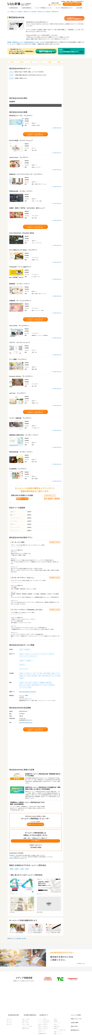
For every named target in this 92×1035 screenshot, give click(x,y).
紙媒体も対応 (48, 688)
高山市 (27, 881)
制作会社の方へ (73, 1022)
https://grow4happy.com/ (25, 728)
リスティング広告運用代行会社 (60, 1027)
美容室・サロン (23, 682)
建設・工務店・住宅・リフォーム (49, 682)
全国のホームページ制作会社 (16, 11)
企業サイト (22, 660)
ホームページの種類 (42, 1016)
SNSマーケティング (58, 1029)
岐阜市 (16, 881)
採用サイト (52, 660)
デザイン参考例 (41, 1033)
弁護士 (58, 682)
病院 (29, 682)
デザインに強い (28, 688)
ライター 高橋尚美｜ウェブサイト (20, 423)
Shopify (55, 1018)
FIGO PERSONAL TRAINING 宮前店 (21, 236)
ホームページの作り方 (58, 1033)
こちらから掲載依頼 (13, 868)
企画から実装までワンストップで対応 (39, 691)
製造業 (21, 679)
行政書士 (21, 684)
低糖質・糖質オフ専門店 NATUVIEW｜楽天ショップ (27, 210)
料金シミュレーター (74, 1016)
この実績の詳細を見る (56, 128)
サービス (40, 62)
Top (8, 11)
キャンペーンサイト (23, 662)
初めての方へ (73, 1020)
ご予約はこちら (80, 948)
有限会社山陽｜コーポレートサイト (21, 193)
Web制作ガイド (42, 1013)
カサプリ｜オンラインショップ (19, 346)
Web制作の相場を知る (27, 7)
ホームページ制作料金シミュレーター (44, 7)
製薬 (40, 682)
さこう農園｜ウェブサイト (18, 363)
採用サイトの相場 (25, 1022)
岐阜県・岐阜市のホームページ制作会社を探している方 (23, 42)
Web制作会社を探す (14, 7)
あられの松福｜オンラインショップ (21, 142)
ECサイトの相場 (25, 1020)
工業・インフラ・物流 (37, 679)
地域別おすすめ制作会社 (42, 1022)
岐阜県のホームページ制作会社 (30, 11)
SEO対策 (56, 1025)
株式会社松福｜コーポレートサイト (21, 457)
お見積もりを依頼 (22, 504)
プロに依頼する (35, 852)
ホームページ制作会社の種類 (43, 1018)
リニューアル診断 (74, 1013)
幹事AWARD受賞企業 (42, 1031)
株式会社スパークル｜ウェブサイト (21, 116)
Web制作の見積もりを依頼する (72, 4)
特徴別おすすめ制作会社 (42, 1024)
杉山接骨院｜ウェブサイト (18, 474)
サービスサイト (45, 660)
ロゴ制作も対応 (51, 691)
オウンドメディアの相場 (27, 1024)
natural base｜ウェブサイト (18, 159)
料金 (31, 62)
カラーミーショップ (23, 675)
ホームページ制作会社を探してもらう (65, 7)
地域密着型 (42, 688)
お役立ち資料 (80, 7)
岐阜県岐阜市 (27, 655)
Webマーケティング (58, 1031)
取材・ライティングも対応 (25, 691)
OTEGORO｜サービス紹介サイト (20, 269)
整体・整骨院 (34, 682)
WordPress (22, 671)
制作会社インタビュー (42, 1027)
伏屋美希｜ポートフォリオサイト (20, 303)
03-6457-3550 (56, 5)
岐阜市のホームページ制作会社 (44, 11)
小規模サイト (22, 666)
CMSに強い (35, 688)
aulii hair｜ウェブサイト (17, 397)
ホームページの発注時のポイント (44, 1020)
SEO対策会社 (56, 1024)
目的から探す (9, 1020)
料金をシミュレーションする (35, 835)
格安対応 (21, 688)
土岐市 (22, 881)
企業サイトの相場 (25, 1016)
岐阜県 (21, 655)
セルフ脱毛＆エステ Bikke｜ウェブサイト (23, 253)
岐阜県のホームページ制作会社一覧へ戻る (16, 923)
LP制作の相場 (25, 1018)
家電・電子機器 (47, 679)
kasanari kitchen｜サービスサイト (21, 380)
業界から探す (9, 1018)
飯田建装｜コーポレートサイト (19, 286)
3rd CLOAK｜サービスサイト (19, 329)
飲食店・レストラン (55, 679)
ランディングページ (36, 660)
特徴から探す (9, 1022)
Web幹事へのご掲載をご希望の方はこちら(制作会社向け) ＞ (72, 1)
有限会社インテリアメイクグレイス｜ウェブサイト (26, 176)
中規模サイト (29, 666)
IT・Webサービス (28, 679)
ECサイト (28, 660)
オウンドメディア (32, 662)
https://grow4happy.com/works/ (27, 698)
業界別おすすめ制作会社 (42, 1025)
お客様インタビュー (42, 1029)
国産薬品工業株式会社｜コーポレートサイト (23, 440)
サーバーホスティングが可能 (25, 693)
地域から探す (9, 1016)
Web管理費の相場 (25, 1025)
